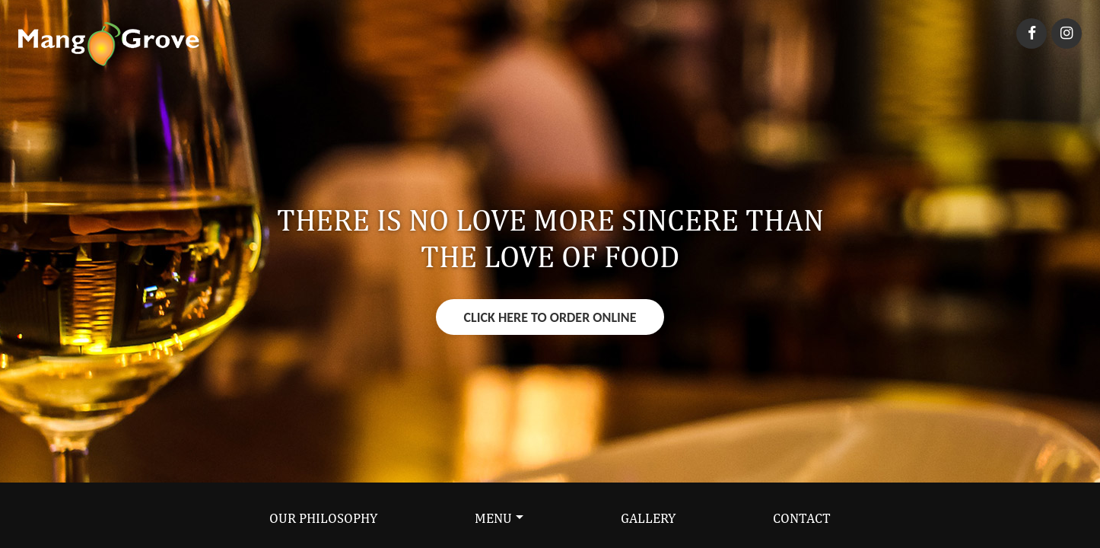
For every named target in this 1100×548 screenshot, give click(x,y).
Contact (802, 518)
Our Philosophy (323, 518)
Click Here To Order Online (550, 317)
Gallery (648, 518)
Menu (493, 518)
